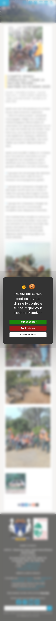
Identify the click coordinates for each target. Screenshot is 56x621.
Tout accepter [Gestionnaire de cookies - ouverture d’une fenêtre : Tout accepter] (28, 322)
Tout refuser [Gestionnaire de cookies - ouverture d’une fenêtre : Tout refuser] (28, 328)
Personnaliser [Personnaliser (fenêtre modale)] (28, 334)
